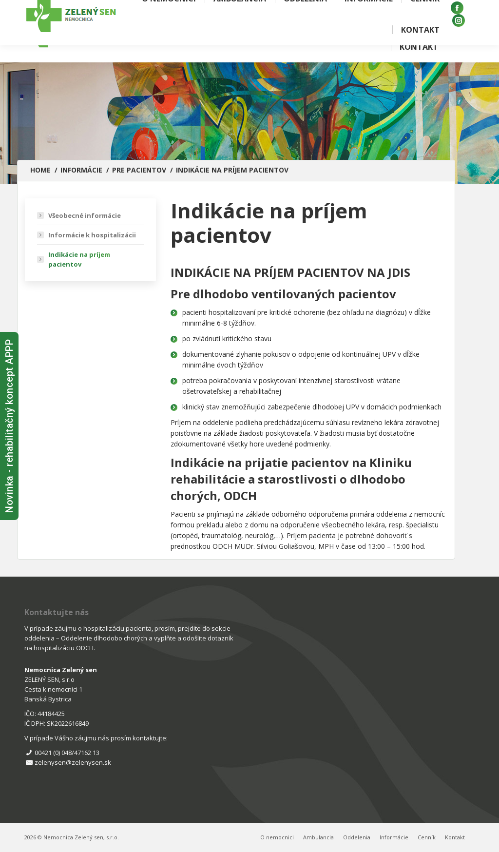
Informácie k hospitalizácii (92, 235)
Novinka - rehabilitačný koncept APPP (9, 426)
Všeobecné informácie (84, 215)
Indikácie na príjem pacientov (79, 259)
